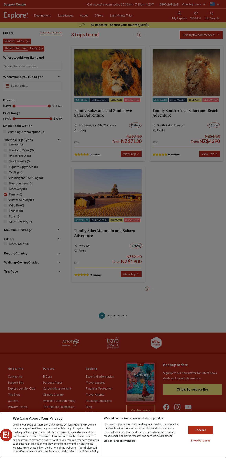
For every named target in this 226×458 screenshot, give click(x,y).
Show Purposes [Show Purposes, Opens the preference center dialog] (200, 440)
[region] (113, 435)
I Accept (200, 429)
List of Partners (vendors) (120, 440)
